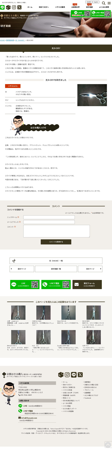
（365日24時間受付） (33, 408)
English (96, 2)
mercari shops (61, 377)
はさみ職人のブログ (91, 398)
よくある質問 (104, 7)
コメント (11, 226)
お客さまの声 (71, 395)
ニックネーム (13, 217)
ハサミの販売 (60, 7)
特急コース (66, 400)
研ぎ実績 (89, 7)
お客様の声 (75, 7)
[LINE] (2, 8)
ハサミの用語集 (68, 414)
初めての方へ (44, 7)
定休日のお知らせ (90, 390)
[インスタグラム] (14, 8)
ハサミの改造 (67, 392)
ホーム (29, 7)
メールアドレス (14, 222)
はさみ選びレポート (70, 411)
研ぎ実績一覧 (56, 271)
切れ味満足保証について (71, 403)
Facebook (87, 400)
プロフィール (89, 392)
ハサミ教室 (67, 408)
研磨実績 (69, 398)
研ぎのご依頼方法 (69, 390)
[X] (19, 8)
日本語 (89, 2)
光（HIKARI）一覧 (56, 263)
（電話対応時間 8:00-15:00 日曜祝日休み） (39, 414)
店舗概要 (87, 395)
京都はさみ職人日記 (91, 387)
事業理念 (87, 384)
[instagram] (67, 379)
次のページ (90, 271)
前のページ (22, 271)
